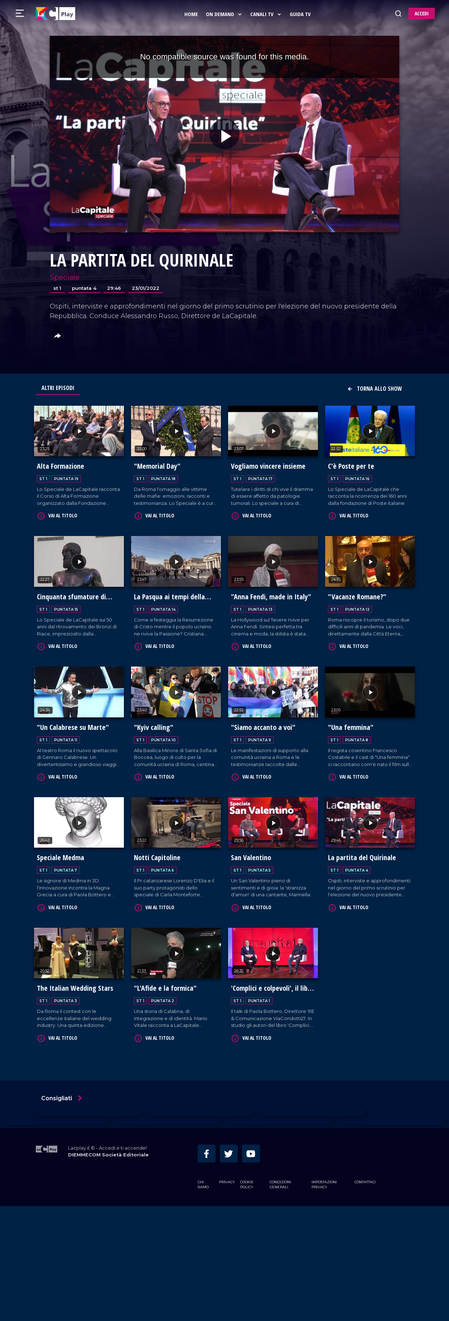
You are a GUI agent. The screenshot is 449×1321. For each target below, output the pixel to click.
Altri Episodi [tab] (58, 388)
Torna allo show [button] (374, 389)
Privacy (227, 1176)
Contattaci (365, 1176)
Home (192, 14)
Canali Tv (267, 14)
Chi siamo (203, 1178)
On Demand (225, 14)
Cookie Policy (247, 1178)
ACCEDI (422, 13)
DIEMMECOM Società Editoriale (108, 1149)
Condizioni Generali (280, 1178)
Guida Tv (301, 14)
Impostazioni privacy (324, 1178)
